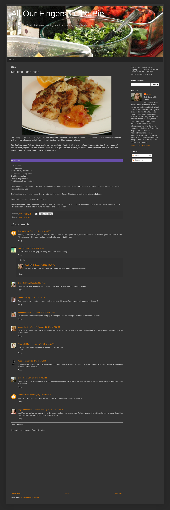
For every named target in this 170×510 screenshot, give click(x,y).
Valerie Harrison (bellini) (27, 327)
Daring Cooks (22, 217)
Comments (138, 160)
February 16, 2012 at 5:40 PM (35, 361)
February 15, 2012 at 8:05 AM (44, 265)
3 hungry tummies (25, 312)
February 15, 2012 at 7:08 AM (33, 248)
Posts (136, 156)
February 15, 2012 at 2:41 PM (35, 298)
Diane (20, 283)
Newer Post (16, 493)
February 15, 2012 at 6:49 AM (41, 231)
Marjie (20, 298)
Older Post (118, 493)
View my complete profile (140, 145)
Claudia (21, 378)
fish (28, 217)
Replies (23, 260)
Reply (20, 241)
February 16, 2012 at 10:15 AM (43, 344)
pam (19, 248)
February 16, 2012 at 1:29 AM (44, 312)
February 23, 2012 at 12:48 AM (52, 410)
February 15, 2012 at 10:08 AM (34, 283)
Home (11, 59)
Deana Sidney (23, 231)
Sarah (27, 265)
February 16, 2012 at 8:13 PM (36, 378)
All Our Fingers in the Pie (57, 13)
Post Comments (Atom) (30, 497)
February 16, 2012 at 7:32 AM (49, 327)
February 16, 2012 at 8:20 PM (41, 395)
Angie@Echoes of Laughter (29, 410)
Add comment (17, 424)
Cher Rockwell (23, 395)
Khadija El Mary (24, 344)
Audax (20, 361)
